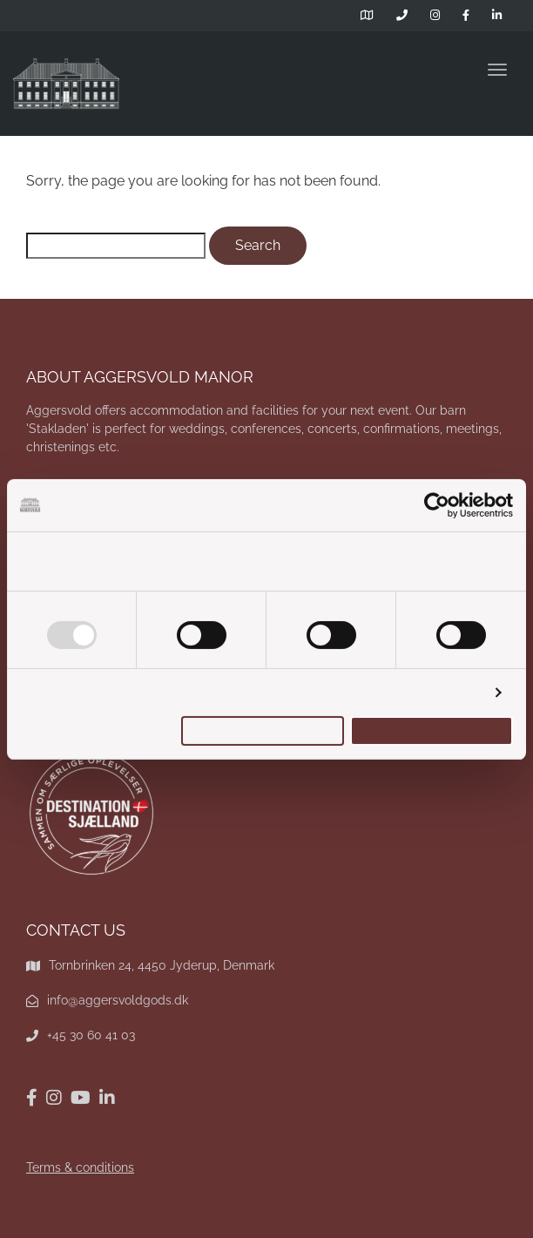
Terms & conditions (80, 1167)
